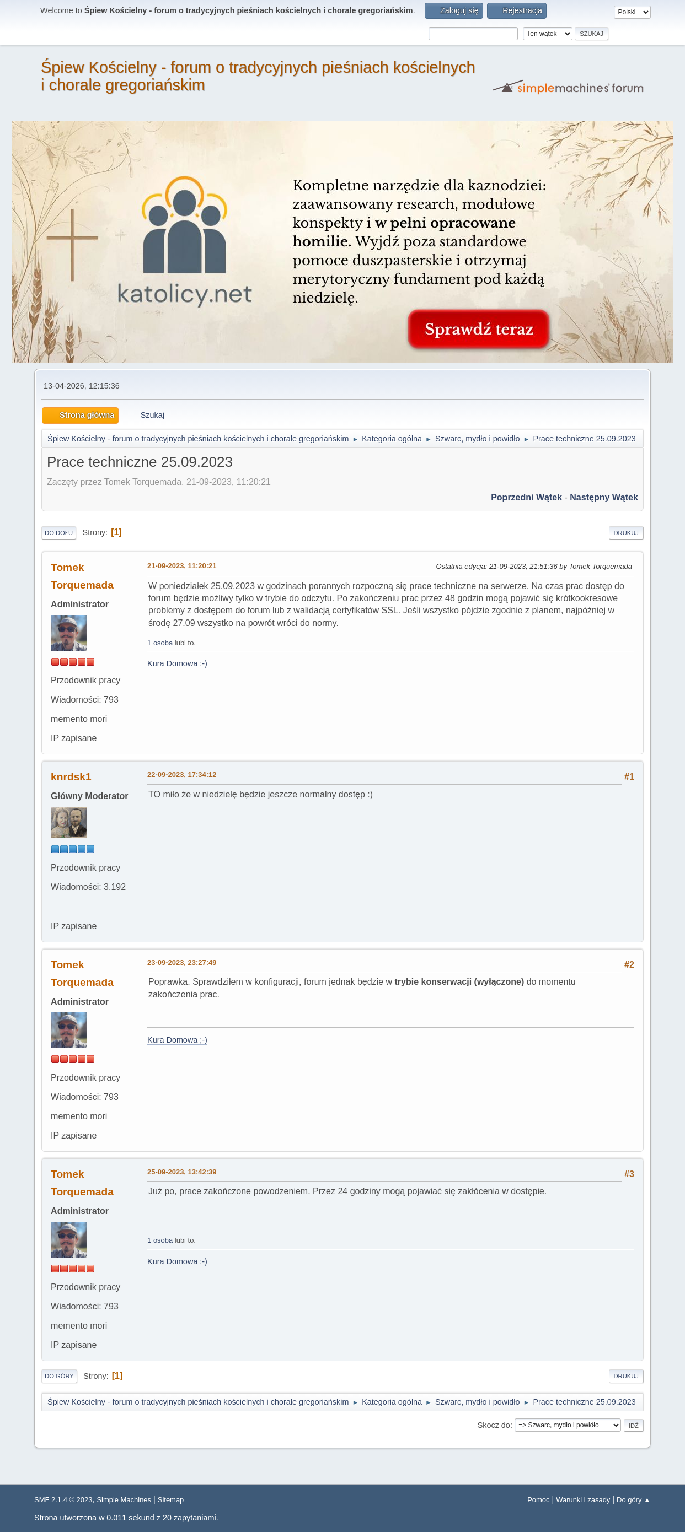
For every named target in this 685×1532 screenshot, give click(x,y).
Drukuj (626, 533)
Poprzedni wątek (526, 497)
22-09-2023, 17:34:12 (181, 774)
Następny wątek (604, 497)
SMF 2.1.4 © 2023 (63, 1500)
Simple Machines (124, 1500)
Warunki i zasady (583, 1500)
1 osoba (160, 643)
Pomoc (538, 1500)
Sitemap (171, 1500)
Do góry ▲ (634, 1500)
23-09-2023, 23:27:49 (181, 962)
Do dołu (59, 533)
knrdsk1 (71, 777)
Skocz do (494, 1425)
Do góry (59, 1376)
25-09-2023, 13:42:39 (181, 1172)
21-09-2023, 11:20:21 (181, 566)
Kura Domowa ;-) (177, 663)
